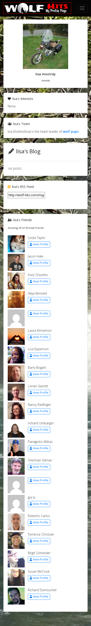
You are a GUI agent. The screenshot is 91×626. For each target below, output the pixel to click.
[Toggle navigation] (82, 8)
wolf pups (71, 131)
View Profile (39, 244)
